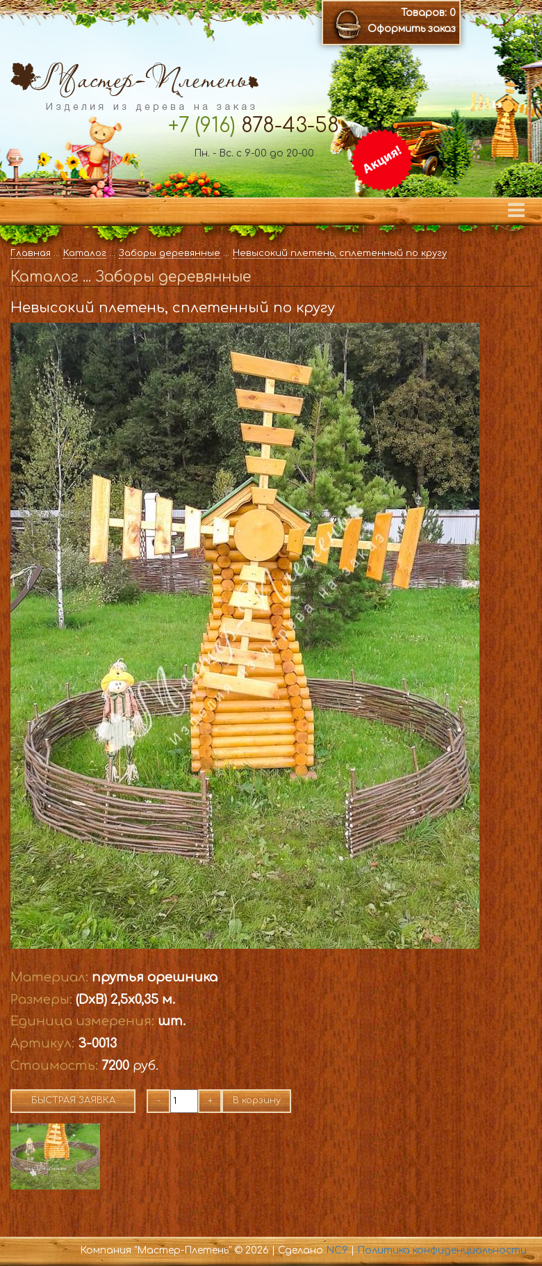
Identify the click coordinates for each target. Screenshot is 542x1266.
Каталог (84, 253)
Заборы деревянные (169, 253)
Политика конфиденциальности (442, 1250)
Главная (30, 253)
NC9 (337, 1250)
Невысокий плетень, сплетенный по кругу (340, 253)
